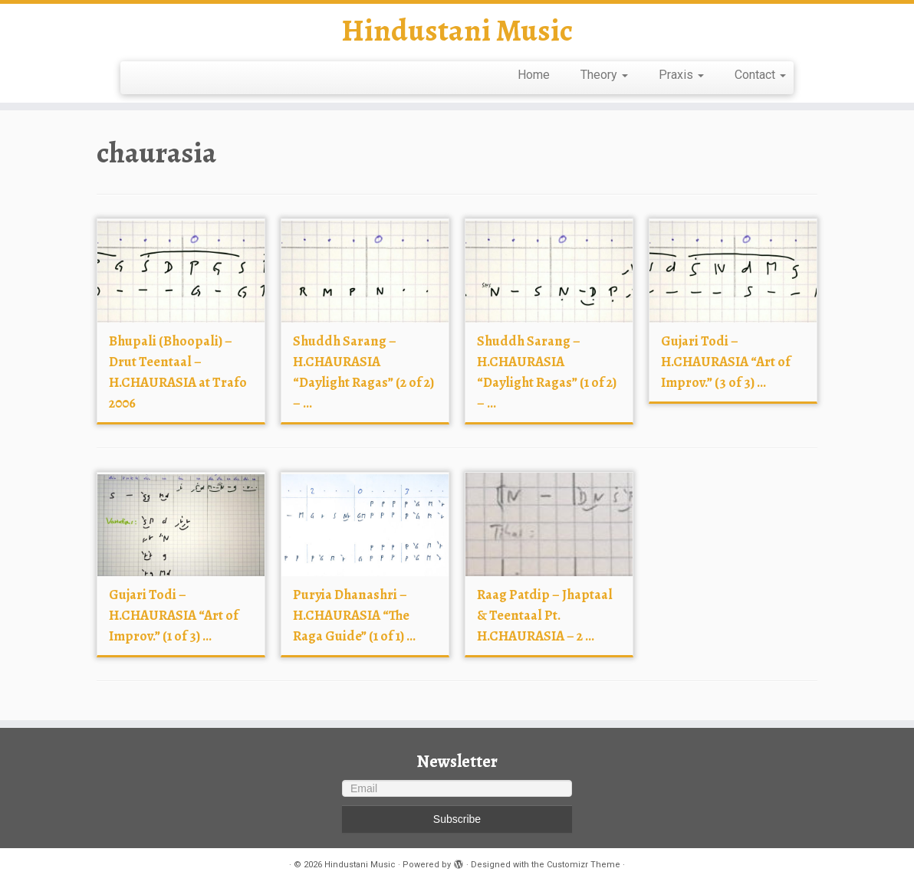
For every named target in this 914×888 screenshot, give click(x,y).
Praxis (681, 74)
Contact (760, 74)
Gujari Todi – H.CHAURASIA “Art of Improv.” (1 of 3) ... (173, 615)
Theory (604, 74)
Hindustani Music (457, 30)
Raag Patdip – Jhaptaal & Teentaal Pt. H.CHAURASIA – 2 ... (545, 615)
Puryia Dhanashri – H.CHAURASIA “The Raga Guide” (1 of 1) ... (354, 615)
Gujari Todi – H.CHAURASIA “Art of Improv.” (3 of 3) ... (726, 362)
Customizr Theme (583, 865)
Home (534, 74)
